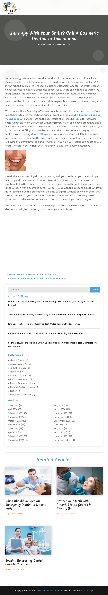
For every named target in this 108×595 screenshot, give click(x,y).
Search (95, 289)
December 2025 (16, 416)
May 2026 (58, 405)
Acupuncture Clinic (17, 375)
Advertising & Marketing (19, 394)
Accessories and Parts (19, 364)
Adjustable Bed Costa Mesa (21, 387)
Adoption (12, 390)
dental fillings (39, 134)
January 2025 (60, 436)
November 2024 (62, 439)
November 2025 (61, 416)
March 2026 (60, 409)
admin (44, 44)
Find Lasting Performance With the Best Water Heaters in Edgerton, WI (44, 324)
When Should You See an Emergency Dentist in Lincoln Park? (25, 504)
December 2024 (16, 439)
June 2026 (13, 405)
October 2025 (15, 420)
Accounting (14, 371)
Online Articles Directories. (49, 590)
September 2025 (62, 420)
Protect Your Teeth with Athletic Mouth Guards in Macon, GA (74, 504)
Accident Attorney (17, 367)
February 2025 (15, 436)
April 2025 (12, 432)
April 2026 (13, 409)
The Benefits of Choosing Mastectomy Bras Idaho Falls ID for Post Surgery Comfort (51, 314)
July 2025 (58, 424)
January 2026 (60, 413)
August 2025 (14, 424)
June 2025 (13, 428)
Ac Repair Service (16, 360)
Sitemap (88, 590)
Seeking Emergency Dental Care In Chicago (24, 562)
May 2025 (58, 428)
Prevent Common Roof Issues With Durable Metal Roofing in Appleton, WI (45, 333)
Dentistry (65, 44)
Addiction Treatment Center (22, 383)
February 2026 (15, 413)
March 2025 (59, 432)
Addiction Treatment (18, 379)
